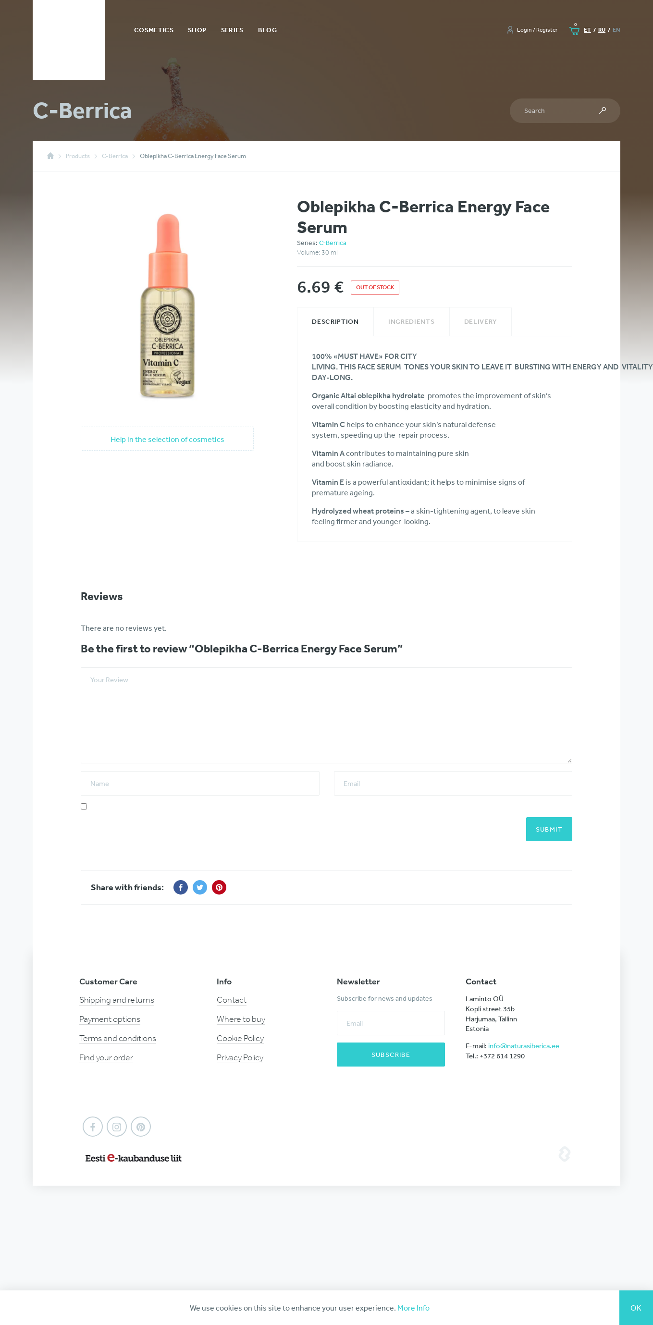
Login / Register (537, 30)
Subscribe (391, 1054)
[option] (167, 304)
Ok (636, 1308)
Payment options (109, 1019)
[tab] (335, 321)
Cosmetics (153, 29)
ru (601, 29)
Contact (231, 999)
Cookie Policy (240, 1038)
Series (232, 29)
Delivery (480, 321)
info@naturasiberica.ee (523, 1045)
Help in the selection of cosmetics (167, 439)
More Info (413, 1308)
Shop (197, 29)
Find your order (106, 1057)
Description (335, 321)
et (587, 29)
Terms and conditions (117, 1038)
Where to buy (241, 1019)
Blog (267, 29)
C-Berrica (332, 242)
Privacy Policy (240, 1057)
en (616, 29)
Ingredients (411, 321)
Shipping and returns (116, 999)
